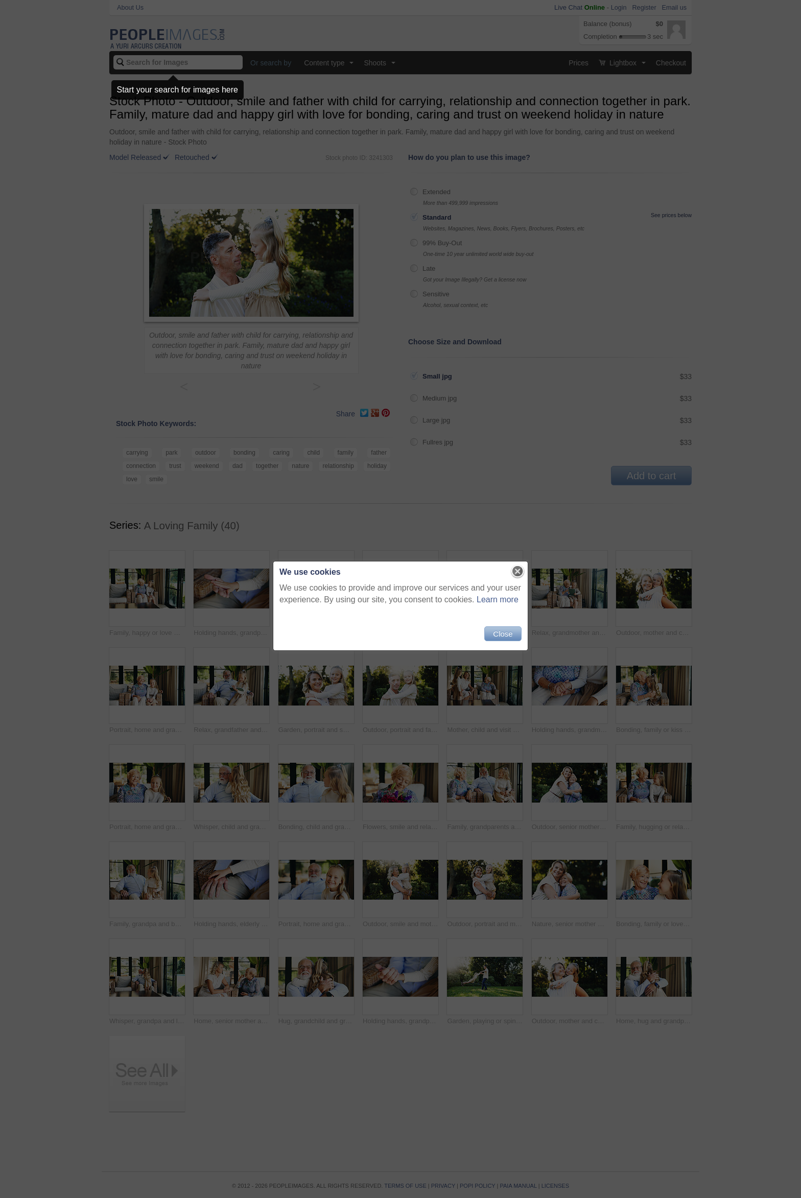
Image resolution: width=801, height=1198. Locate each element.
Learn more (498, 599)
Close (502, 633)
